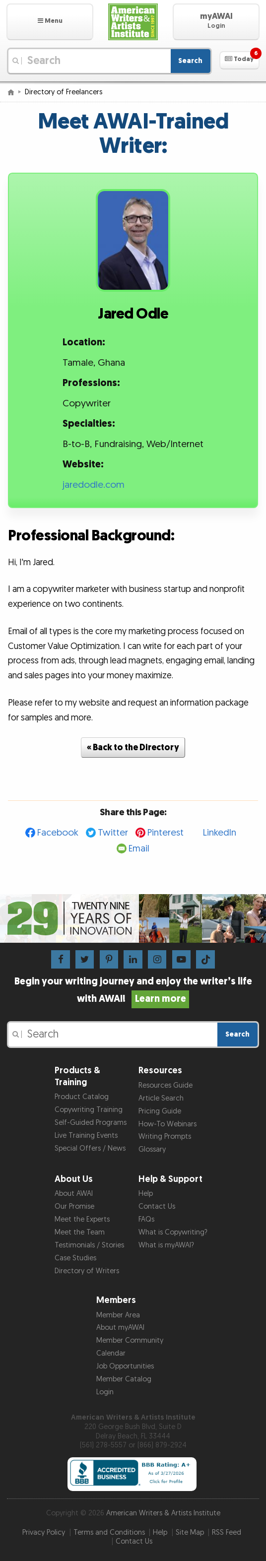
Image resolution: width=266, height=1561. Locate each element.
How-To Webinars (167, 1124)
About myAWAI (120, 1327)
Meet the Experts (82, 1219)
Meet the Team (80, 1232)
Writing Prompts (164, 1136)
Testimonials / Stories (89, 1245)
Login (105, 1392)
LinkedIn (219, 833)
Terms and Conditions (109, 1532)
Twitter (113, 833)
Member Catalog (123, 1379)
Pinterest (165, 833)
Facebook (57, 833)
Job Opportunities (125, 1366)
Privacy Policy (43, 1532)
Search (190, 60)
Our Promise (74, 1206)
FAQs (146, 1219)
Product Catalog (82, 1097)
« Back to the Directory (133, 747)
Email (139, 849)
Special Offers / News (90, 1148)
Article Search (161, 1098)
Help (145, 1193)
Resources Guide (165, 1085)
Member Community (129, 1340)
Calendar (111, 1353)
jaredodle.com (94, 485)
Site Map (190, 1532)
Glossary (152, 1149)
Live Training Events (86, 1135)
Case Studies (75, 1258)
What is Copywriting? (172, 1232)
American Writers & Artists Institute (163, 1513)
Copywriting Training (89, 1109)
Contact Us (156, 1206)
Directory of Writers (87, 1271)
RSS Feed (226, 1532)
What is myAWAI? (166, 1245)
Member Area (118, 1315)
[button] (49, 21)
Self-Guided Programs (91, 1122)
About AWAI (74, 1193)
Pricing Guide (159, 1111)
